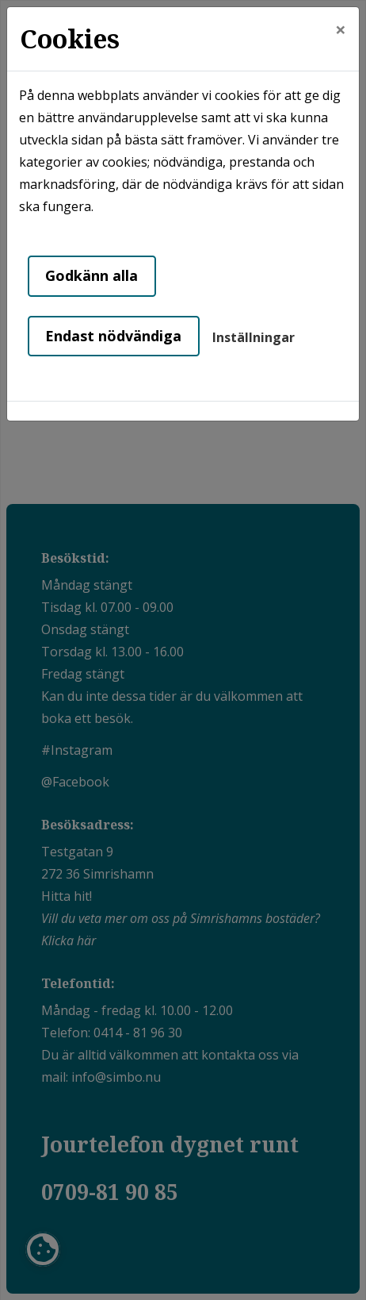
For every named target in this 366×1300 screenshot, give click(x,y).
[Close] (340, 29)
